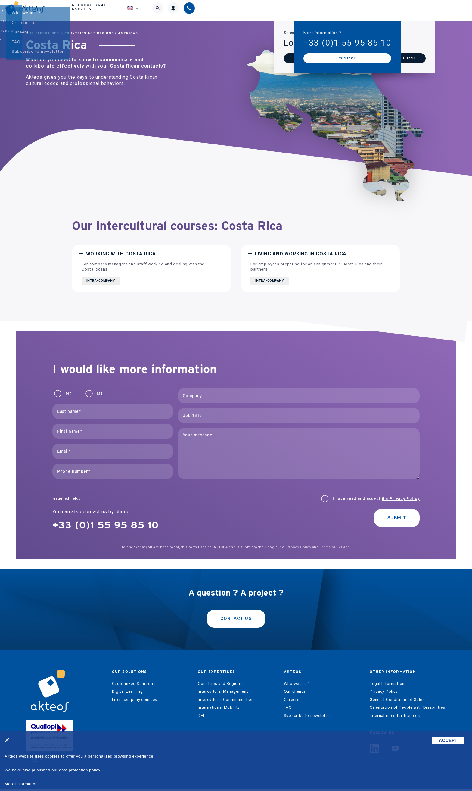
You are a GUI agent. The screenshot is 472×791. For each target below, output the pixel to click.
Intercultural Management (223, 693)
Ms (100, 393)
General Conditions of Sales (397, 701)
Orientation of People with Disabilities (407, 709)
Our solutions (170, 10)
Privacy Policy (299, 547)
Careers (292, 701)
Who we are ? (297, 685)
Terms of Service (335, 547)
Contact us (236, 619)
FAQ (288, 709)
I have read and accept (376, 498)
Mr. (69, 393)
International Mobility (219, 709)
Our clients (294, 693)
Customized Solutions (134, 685)
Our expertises (230, 10)
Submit (394, 518)
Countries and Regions (89, 33)
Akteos (278, 10)
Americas (128, 33)
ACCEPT (448, 740)
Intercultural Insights (339, 10)
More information (21, 784)
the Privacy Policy (401, 498)
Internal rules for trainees (395, 717)
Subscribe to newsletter (307, 717)
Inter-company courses (134, 701)
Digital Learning (127, 693)
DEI (201, 717)
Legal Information (387, 685)
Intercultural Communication (225, 701)
